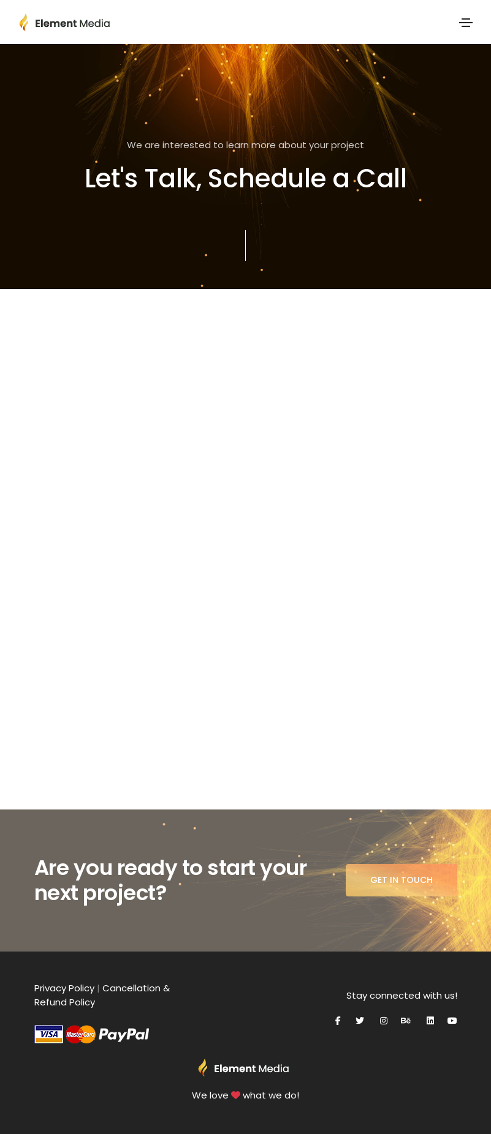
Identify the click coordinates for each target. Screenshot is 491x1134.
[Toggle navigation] (466, 22)
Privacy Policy (64, 988)
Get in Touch (401, 880)
